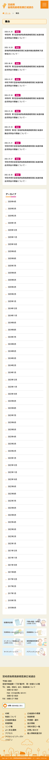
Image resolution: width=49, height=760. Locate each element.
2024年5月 (12, 351)
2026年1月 (12, 223)
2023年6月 (12, 422)
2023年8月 (12, 408)
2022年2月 (12, 536)
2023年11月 (12, 387)
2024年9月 (12, 323)
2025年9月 (12, 251)
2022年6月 (12, 508)
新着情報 (9, 723)
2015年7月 (12, 600)
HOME (7, 713)
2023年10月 (12, 394)
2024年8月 (12, 330)
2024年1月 (12, 372)
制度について (10, 717)
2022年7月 (12, 501)
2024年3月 (12, 358)
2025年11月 (12, 237)
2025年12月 (12, 230)
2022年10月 (12, 479)
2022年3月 (12, 529)
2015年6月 (12, 608)
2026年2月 (12, 216)
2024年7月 (12, 337)
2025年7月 (12, 266)
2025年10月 (12, 244)
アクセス (9, 733)
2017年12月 (12, 579)
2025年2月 (12, 294)
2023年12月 (12, 380)
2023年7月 (12, 415)
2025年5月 (12, 280)
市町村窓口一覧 (33, 727)
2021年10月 (12, 565)
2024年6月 (12, 344)
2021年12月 (12, 551)
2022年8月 (12, 494)
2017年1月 (12, 593)
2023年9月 (12, 401)
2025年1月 (12, 301)
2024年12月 (12, 308)
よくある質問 (10, 730)
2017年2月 (12, 586)
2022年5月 (12, 515)
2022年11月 (12, 472)
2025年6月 (12, 273)
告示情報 (31, 723)
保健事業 (31, 717)
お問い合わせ (32, 730)
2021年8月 (12, 572)
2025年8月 (12, 258)
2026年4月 (12, 201)
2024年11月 (12, 315)
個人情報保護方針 (34, 733)
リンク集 (9, 727)
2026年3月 (12, 209)
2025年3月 (12, 287)
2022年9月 (12, 486)
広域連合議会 (10, 720)
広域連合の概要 (33, 713)
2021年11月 (12, 558)
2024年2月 (12, 365)
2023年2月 (12, 451)
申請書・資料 (32, 720)
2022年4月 (12, 522)
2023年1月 (12, 458)
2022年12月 (12, 465)
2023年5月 (12, 429)
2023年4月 (12, 437)
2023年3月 (12, 444)
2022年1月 (12, 543)
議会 (17, 31)
